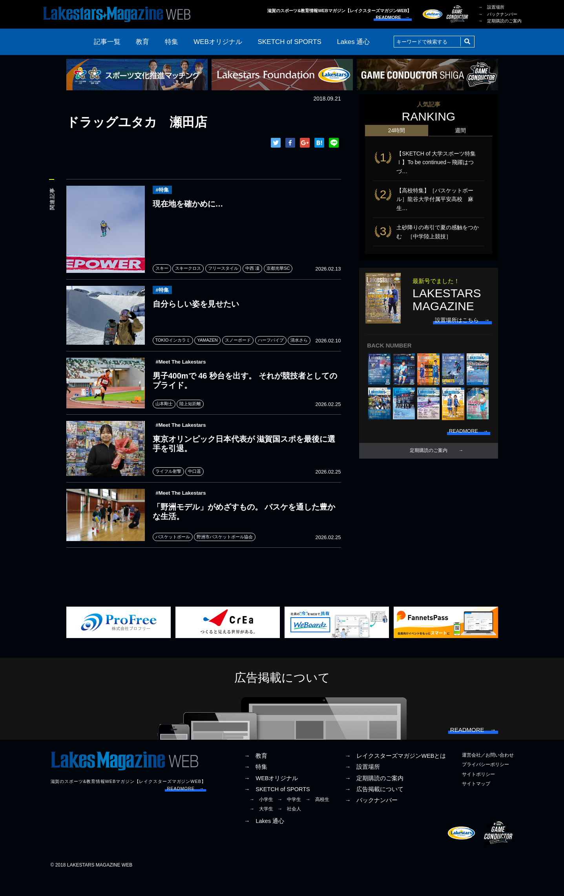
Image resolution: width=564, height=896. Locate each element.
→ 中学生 (289, 818)
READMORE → (392, 17)
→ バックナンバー (497, 14)
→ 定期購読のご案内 (500, 20)
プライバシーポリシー (485, 783)
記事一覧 (107, 42)
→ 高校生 (317, 818)
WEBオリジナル (217, 42)
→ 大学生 (261, 828)
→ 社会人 (289, 828)
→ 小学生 (261, 818)
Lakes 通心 (353, 42)
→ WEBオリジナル (271, 797)
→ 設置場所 (491, 7)
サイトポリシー (478, 793)
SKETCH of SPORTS (289, 42)
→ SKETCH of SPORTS (277, 808)
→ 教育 (256, 775)
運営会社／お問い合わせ (488, 774)
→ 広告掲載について (374, 808)
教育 (142, 42)
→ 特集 (256, 786)
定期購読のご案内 (428, 457)
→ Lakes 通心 (264, 840)
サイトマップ (476, 802)
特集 (171, 42)
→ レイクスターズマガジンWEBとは (395, 775)
